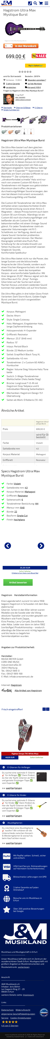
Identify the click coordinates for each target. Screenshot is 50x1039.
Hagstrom (16, 684)
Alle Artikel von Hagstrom (28, 690)
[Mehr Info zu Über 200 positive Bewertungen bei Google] (25, 910)
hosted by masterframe (15, 1036)
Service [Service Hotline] (4, 1018)
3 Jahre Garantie (11, 83)
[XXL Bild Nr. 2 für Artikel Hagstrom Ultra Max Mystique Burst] (16, 119)
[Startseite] (6, 3)
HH (36, 503)
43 (26, 487)
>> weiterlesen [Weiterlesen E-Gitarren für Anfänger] (12, 788)
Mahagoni (30, 491)
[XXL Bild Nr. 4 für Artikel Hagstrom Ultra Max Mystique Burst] (33, 119)
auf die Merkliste (33, 83)
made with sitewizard (36, 1036)
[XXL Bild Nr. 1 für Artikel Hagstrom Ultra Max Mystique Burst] (7, 119)
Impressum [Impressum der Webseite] (28, 995)
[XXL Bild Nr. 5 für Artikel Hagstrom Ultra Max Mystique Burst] (42, 119)
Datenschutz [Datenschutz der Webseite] (7, 1010)
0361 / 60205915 (20, 97)
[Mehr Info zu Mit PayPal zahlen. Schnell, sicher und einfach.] (25, 857)
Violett (17, 483)
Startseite (7, 107)
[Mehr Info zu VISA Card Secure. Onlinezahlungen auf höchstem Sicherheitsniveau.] (25, 868)
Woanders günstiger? (35, 80)
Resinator (23, 495)
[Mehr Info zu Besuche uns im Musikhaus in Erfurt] (25, 899)
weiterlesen (23, 967)
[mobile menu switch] (46, 2)
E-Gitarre (39, 107)
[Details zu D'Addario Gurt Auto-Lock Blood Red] (25, 545)
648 (22, 507)
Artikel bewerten (18, 582)
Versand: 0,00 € (33, 87)
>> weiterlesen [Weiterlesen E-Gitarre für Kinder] (12, 816)
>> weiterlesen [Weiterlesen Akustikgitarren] (12, 843)
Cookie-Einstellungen (20, 1018)
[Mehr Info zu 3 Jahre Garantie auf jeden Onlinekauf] (25, 889)
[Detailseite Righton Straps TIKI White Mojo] (25, 734)
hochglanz (19, 519)
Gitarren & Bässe (23, 107)
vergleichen (9, 87)
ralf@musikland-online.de (23, 99)
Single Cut (22, 515)
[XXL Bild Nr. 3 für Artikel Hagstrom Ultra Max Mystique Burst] (25, 119)
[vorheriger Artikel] (7, 545)
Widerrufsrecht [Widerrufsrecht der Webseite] (23, 1010)
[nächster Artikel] (41, 545)
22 (15, 511)
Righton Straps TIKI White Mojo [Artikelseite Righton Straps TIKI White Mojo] (25, 754)
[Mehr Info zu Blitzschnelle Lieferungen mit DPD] (25, 878)
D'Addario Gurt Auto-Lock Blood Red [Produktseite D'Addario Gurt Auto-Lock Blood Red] (25, 573)
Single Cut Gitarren (11, 110)
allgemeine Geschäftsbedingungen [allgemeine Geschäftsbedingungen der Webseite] (18, 1014)
